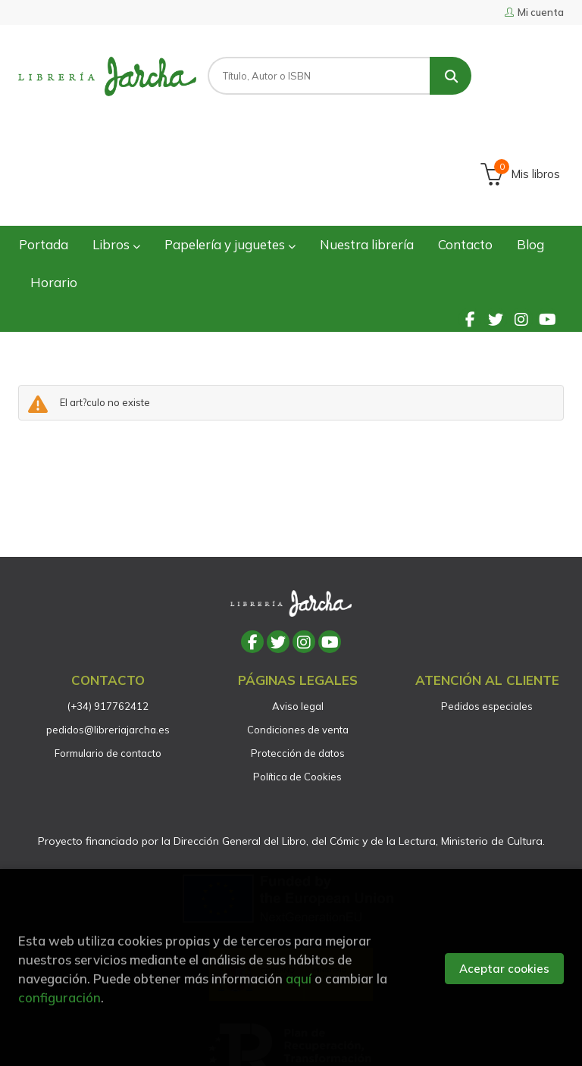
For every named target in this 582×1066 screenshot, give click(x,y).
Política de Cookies (297, 679)
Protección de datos (298, 655)
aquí (298, 978)
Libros (116, 147)
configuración (59, 997)
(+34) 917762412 (108, 608)
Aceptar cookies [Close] (504, 968)
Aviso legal (298, 608)
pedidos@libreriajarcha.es (108, 632)
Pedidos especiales (487, 608)
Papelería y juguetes (230, 147)
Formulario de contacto (108, 655)
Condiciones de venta (298, 632)
